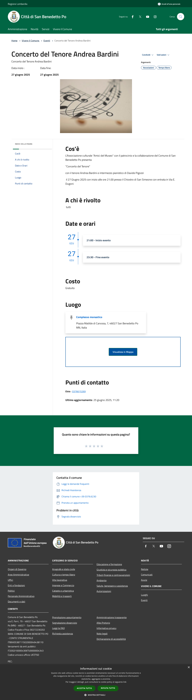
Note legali (102, 633)
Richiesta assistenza (62, 633)
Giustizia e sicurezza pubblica (111, 569)
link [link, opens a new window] (124, 682)
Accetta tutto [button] (84, 688)
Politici (11, 591)
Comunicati (147, 574)
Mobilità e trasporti (62, 596)
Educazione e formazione (109, 564)
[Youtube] (146, 17)
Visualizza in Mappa (123, 352)
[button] (96, 694)
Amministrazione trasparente (112, 617)
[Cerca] (180, 16)
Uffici (10, 580)
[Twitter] (139, 17)
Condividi (148, 55)
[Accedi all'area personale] (169, 3)
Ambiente (101, 580)
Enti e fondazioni (16, 585)
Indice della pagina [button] (23, 143)
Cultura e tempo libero (63, 574)
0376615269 (79, 391)
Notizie (144, 569)
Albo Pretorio (103, 623)
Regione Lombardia (17, 4)
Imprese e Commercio (63, 585)
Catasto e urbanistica (63, 591)
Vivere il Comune (31, 40)
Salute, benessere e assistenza (112, 586)
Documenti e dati (16, 601)
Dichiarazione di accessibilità (111, 639)
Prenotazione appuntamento (66, 617)
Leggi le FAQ (58, 628)
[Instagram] (154, 17)
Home (14, 40)
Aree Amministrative (18, 574)
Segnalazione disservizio (64, 623)
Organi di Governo (17, 569)
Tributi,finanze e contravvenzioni (113, 575)
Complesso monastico (89, 317)
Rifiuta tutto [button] (108, 688)
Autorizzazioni (104, 591)
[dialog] (96, 682)
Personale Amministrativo (21, 596)
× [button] (189, 667)
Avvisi (144, 580)
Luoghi (144, 595)
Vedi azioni (163, 55)
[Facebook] (131, 17)
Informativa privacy (106, 628)
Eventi (47, 40)
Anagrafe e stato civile (63, 569)
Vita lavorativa (59, 580)
